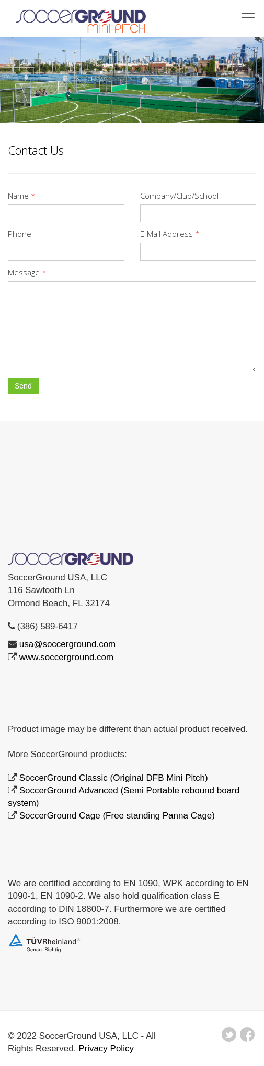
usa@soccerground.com (67, 644)
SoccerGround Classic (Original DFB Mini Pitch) (113, 778)
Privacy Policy (106, 1048)
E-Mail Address (170, 234)
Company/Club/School (179, 195)
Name (22, 195)
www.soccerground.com (66, 657)
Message (27, 272)
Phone (19, 234)
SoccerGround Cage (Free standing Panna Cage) (117, 816)
